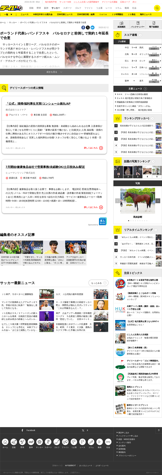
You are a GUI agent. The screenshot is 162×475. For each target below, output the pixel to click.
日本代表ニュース (65, 14)
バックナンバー (138, 27)
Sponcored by (97, 221)
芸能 (31, 8)
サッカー (56, 8)
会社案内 (122, 446)
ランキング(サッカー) (136, 118)
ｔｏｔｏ (103, 14)
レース (109, 8)
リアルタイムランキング (138, 229)
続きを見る (52, 72)
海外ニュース (146, 14)
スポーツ (67, 8)
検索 (157, 8)
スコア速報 (130, 34)
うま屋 (99, 8)
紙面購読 (121, 27)
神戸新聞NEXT (70, 465)
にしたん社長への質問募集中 (86, 2)
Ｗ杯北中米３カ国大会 (42, 14)
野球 (39, 8)
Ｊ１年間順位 (117, 14)
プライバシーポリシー (127, 456)
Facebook (31, 430)
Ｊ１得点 (131, 14)
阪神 (46, 8)
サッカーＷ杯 (65, 2)
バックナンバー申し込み (128, 436)
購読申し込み (123, 433)
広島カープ (125, 2)
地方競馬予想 (51, 2)
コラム (118, 8)
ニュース (25, 14)
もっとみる (96, 283)
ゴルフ (78, 8)
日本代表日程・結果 (86, 14)
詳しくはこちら (93, 148)
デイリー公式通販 (109, 2)
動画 (127, 8)
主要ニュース (135, 88)
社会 (134, 8)
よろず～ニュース (102, 465)
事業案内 (122, 452)
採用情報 (122, 449)
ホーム (3, 22)
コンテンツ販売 (124, 442)
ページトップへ (158, 430)
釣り (135, 2)
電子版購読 (154, 27)
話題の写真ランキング (137, 161)
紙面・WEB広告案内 (126, 439)
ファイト (88, 8)
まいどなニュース (85, 465)
